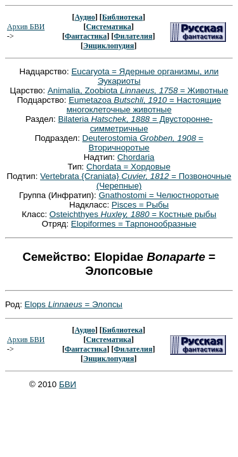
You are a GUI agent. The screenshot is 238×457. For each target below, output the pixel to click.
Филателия (133, 36)
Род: (15, 304)
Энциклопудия (108, 45)
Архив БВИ (25, 26)
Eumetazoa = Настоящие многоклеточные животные (144, 104)
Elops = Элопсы (73, 304)
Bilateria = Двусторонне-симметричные (135, 123)
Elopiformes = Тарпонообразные (134, 223)
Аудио (84, 17)
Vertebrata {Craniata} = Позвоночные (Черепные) (135, 180)
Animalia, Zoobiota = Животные (138, 90)
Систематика (108, 26)
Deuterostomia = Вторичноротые (143, 142)
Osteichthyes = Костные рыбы (133, 214)
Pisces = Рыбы (140, 204)
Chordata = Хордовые (128, 166)
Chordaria (136, 157)
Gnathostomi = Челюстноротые (158, 195)
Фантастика (86, 36)
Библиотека (122, 17)
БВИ (67, 384)
